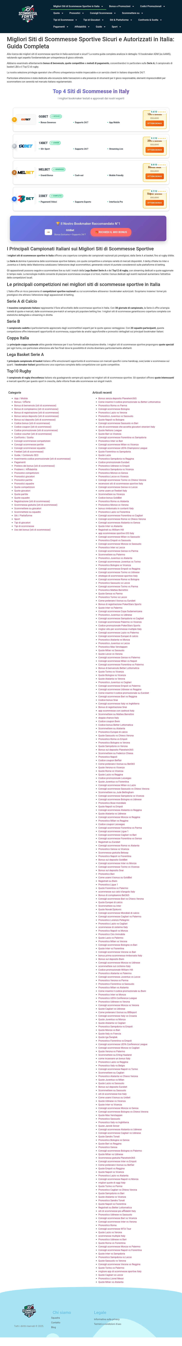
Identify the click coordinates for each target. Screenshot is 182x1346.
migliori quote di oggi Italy (111, 1191)
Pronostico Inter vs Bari (110, 449)
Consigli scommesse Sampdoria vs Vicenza (121, 804)
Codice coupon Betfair (110, 768)
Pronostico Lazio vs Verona (112, 421)
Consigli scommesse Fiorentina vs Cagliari (120, 524)
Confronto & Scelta (150, 20)
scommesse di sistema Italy (113, 935)
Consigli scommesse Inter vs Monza (117, 871)
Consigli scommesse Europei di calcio (118, 644)
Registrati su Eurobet (109, 850)
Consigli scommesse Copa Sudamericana (120, 619)
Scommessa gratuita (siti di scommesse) (35, 513)
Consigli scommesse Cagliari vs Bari (117, 843)
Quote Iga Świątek (107, 1045)
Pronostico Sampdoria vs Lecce (115, 1265)
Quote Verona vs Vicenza (111, 776)
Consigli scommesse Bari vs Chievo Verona (121, 907)
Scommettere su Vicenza (111, 502)
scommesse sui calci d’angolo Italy (116, 900)
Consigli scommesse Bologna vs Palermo (120, 1159)
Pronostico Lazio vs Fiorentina (114, 520)
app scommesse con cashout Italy (116, 719)
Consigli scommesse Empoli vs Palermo (119, 694)
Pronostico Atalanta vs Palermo (115, 981)
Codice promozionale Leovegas (114, 786)
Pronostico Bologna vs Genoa (113, 1148)
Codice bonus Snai (108, 708)
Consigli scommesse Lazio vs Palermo (118, 641)
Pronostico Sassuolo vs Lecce (114, 591)
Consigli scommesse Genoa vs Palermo (119, 665)
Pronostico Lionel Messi (111, 1287)
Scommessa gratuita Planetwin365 (116, 1166)
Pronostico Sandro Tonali (111, 1208)
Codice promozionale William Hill (115, 978)
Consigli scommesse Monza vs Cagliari (119, 1056)
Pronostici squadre (24, 492)
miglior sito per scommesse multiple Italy (120, 637)
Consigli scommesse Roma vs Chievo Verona (122, 527)
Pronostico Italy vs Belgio (111, 1074)
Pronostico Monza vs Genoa (113, 481)
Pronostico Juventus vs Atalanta (115, 566)
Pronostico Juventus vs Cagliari (115, 690)
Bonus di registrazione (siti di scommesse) (36, 421)
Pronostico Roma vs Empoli (112, 747)
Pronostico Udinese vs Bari (112, 1247)
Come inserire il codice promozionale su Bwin (122, 999)
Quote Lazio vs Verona (110, 1240)
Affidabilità (82, 26)
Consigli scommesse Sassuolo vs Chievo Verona (123, 797)
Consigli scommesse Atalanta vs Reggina (120, 818)
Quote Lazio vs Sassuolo (111, 1091)
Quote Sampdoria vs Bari (111, 1201)
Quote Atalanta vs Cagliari (112, 1031)
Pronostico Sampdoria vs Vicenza (116, 477)
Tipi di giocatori (22, 531)
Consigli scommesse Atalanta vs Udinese (120, 1137)
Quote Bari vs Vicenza (109, 442)
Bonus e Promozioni (121, 6)
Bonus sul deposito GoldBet (112, 868)
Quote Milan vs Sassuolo (111, 658)
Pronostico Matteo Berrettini (113, 598)
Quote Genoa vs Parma (110, 602)
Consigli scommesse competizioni (32, 449)
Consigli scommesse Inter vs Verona (117, 1230)
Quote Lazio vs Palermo (110, 946)
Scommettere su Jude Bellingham (116, 800)
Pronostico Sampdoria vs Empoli (115, 1035)
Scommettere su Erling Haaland (115, 1063)
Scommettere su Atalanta (111, 736)
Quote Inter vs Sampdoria (111, 1262)
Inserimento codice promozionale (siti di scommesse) (42, 467)
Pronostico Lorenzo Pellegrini (113, 928)
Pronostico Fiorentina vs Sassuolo (116, 992)
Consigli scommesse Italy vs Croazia (117, 1024)
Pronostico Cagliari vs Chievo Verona (117, 1198)
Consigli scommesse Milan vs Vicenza (118, 453)
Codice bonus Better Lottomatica (115, 733)
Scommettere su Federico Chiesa (115, 761)
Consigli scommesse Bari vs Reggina (117, 705)
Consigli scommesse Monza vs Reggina (119, 825)
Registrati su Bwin (107, 889)
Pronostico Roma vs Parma (112, 414)
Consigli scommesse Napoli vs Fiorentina (120, 1258)
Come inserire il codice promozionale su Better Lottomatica (129, 410)
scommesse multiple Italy (111, 1244)
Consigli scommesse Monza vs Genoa (118, 1116)
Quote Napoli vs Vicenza (111, 1180)
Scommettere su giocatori (27, 516)
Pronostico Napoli (107, 765)
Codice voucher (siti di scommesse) (33, 442)
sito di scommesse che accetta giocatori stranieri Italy (126, 435)
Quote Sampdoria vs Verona (113, 754)
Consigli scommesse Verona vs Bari (117, 960)
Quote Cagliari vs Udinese (111, 1017)
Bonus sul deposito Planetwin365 (115, 758)
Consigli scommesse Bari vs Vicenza (117, 1226)
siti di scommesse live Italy (112, 1102)
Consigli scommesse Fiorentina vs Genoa (120, 846)
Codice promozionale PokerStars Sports (119, 634)
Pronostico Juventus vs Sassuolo (115, 424)
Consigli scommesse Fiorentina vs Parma (120, 836)
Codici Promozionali (152, 6)
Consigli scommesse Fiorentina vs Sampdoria (122, 445)
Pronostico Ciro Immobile (111, 942)
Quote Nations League (110, 438)
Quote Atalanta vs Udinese (112, 822)
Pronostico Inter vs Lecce (111, 555)
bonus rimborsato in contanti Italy (116, 516)
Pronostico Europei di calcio (113, 740)
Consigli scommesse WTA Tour (114, 1237)
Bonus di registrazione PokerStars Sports (119, 612)
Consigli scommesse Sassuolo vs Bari (118, 431)
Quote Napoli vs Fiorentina (112, 1212)
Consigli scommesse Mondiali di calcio (118, 921)
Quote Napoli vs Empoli (110, 815)
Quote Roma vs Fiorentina (111, 1251)
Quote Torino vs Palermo (111, 1276)
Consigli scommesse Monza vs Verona (118, 1013)
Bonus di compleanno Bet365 (113, 903)
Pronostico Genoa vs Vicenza (113, 857)
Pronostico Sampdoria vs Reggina (116, 467)
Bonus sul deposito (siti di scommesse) (35, 428)
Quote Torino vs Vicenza (111, 680)
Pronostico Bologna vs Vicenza (114, 573)
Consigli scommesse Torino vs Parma (118, 595)
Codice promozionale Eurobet (113, 470)
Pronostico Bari (106, 882)
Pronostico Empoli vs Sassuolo (114, 548)
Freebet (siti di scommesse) (29, 460)
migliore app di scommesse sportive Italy (120, 1279)
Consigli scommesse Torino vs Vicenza (118, 875)
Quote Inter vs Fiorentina (111, 956)
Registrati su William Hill (111, 538)
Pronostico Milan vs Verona (112, 949)
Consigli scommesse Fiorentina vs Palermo (121, 673)
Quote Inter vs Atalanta (110, 534)
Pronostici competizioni (26, 481)
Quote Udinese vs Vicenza (112, 1109)
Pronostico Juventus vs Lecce (114, 651)
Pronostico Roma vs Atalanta (113, 509)
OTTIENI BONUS (153, 124)
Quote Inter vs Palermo (110, 616)
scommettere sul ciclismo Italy (114, 974)
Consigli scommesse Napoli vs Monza (118, 1187)
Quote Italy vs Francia (109, 1042)
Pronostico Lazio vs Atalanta (113, 1184)
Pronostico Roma (107, 1233)
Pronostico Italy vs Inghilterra (113, 1130)
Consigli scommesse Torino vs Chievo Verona (122, 488)
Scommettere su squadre (27, 520)
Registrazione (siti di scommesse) (32, 509)
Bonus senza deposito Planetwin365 (117, 406)
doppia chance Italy (108, 726)
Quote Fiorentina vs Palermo (113, 896)
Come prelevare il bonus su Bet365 (116, 772)
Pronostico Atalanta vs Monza (114, 648)
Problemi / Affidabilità (25, 477)
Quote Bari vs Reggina (109, 1152)
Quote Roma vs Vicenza (110, 779)
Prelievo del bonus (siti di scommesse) (34, 474)
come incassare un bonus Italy (114, 1067)
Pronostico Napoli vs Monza (113, 939)
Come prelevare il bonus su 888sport (117, 1020)
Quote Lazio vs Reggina (110, 783)
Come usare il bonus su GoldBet (115, 886)
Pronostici (77, 13)
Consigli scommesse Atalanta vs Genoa (119, 531)
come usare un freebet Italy (112, 499)
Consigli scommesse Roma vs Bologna (118, 587)
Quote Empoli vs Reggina (111, 1177)
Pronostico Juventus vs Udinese (115, 623)
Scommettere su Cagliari (111, 1081)
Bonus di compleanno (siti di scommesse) (36, 417)
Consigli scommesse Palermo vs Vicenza (120, 630)
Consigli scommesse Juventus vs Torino (119, 570)
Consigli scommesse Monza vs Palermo (119, 1255)
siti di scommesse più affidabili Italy (117, 1219)
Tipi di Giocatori (93, 20)
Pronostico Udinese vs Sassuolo (115, 1223)
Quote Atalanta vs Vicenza (112, 1205)
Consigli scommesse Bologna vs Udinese (120, 807)
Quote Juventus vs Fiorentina (113, 790)
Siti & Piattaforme (121, 20)
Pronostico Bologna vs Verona (114, 751)
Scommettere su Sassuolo (112, 1098)
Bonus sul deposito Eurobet (112, 1095)
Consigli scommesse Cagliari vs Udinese (119, 1141)
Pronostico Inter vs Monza (112, 1003)
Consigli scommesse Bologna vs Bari (117, 953)
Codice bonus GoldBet (110, 506)
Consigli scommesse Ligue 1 (113, 839)
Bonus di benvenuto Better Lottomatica (118, 676)
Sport (116, 26)
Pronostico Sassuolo (109, 1127)
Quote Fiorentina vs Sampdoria (114, 460)
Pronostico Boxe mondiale (112, 811)
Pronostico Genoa (107, 1155)
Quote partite (21, 502)
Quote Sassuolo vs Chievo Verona (116, 744)
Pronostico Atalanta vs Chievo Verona (118, 1084)
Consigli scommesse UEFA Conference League (122, 1052)
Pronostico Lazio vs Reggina (113, 1070)
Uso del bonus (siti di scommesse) (32, 538)
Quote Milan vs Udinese (110, 1162)
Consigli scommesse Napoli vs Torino (118, 1077)
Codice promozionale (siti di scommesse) (36, 438)
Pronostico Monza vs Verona (113, 513)
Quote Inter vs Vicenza (110, 1113)
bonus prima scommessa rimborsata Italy (120, 964)
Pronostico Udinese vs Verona (114, 1010)
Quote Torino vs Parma (110, 1194)
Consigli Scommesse (103, 13)
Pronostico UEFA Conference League (117, 1006)
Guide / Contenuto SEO (26, 463)
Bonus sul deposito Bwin (111, 967)
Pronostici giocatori (24, 485)
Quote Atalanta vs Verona (111, 687)
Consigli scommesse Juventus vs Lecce (119, 985)
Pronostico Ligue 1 (108, 893)
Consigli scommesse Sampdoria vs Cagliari (121, 626)
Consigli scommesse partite (29, 453)
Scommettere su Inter (109, 914)
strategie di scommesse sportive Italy (118, 584)
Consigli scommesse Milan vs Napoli (117, 669)
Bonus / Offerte (22, 410)
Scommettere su (132, 13)
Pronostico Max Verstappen (113, 655)
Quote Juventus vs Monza (112, 1027)
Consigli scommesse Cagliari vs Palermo (119, 925)
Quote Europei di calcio (110, 910)
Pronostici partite (23, 488)
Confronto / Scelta (24, 445)
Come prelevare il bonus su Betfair (116, 1173)
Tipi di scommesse (24, 534)
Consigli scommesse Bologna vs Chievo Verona (123, 1120)
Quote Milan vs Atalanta (110, 1290)
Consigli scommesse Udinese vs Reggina (120, 697)
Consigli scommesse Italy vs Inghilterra (118, 712)
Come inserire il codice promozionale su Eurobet (123, 701)
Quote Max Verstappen (110, 1123)
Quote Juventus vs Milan (111, 1088)
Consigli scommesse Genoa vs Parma (118, 559)
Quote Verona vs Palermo (111, 1059)
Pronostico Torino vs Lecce (112, 605)
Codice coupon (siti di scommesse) (32, 435)
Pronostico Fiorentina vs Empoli (115, 1049)
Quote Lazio (104, 463)
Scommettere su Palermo (111, 563)
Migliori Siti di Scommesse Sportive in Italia (78, 6)
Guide (101, 26)
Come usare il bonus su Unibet (114, 1106)
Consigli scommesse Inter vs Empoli (117, 1169)
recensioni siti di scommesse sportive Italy (120, 492)
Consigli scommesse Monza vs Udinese (119, 971)
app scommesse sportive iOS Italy (116, 541)
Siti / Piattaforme (23, 524)
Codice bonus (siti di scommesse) (32, 431)
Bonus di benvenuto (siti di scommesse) (35, 414)
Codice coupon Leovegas (111, 832)
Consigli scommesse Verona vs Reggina (119, 1272)
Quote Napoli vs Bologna (111, 428)
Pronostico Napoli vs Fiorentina (114, 864)
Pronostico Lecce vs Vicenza (113, 485)
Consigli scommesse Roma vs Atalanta (118, 854)
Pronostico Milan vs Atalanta (113, 996)
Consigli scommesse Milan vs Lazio (117, 793)
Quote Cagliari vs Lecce (110, 1283)
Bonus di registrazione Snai (112, 715)
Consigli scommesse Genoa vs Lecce (118, 495)
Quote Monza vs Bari (109, 1038)
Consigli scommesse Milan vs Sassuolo (119, 545)
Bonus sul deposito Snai (111, 878)
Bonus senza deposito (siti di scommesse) (36, 424)
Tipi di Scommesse (65, 20)
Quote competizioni (24, 495)
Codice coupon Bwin (109, 729)
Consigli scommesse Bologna (114, 417)
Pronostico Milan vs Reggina (113, 829)
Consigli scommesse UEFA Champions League (122, 456)
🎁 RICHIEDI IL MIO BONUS (111, 240)
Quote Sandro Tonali (109, 1145)
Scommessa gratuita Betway (113, 861)
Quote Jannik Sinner (109, 1134)
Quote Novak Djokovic (109, 917)
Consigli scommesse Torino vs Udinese (119, 580)
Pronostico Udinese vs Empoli (114, 474)
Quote (58, 13)
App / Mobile (21, 406)
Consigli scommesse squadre (29, 456)
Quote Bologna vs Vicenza (112, 683)
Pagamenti (61, 26)
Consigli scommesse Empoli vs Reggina (119, 577)
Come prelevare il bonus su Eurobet (117, 609)
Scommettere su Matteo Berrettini (116, 722)
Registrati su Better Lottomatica (115, 1216)
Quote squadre (22, 506)
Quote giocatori (22, 499)
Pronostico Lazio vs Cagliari (113, 932)
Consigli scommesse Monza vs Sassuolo (119, 552)
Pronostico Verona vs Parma (113, 988)
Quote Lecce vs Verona (110, 662)
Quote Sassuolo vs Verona (112, 1269)
